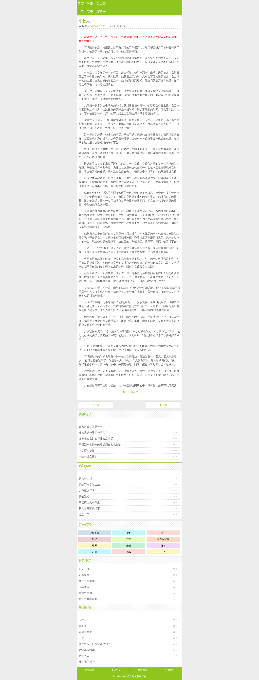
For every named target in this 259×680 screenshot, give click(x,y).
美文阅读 (131, 676)
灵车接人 (84, 587)
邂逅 (128, 545)
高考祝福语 (163, 539)
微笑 (163, 545)
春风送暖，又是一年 (91, 426)
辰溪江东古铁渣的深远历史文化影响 (100, 444)
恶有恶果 (84, 575)
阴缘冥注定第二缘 (89, 484)
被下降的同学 (87, 581)
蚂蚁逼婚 (84, 496)
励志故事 (95, 26)
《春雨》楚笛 (87, 450)
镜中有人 (84, 655)
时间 (94, 551)
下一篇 (163, 404)
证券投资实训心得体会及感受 (96, 438)
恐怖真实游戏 (87, 649)
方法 (128, 539)
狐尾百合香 (85, 632)
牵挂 (163, 532)
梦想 (128, 532)
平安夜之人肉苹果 (89, 502)
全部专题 (94, 532)
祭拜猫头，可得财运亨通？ (95, 644)
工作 (163, 551)
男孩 (128, 551)
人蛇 (81, 620)
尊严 (94, 545)
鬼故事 (101, 3)
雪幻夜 (83, 626)
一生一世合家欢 (88, 456)
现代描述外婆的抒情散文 (93, 432)
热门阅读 (85, 607)
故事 (90, 3)
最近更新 (85, 560)
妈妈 (94, 539)
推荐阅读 (142, 670)
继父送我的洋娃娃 (89, 598)
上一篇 (96, 404)
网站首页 (89, 670)
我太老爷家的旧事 (89, 508)
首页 (80, 3)
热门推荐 (85, 466)
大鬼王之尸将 (87, 490)
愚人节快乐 (85, 478)
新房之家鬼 (85, 593)
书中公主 (84, 638)
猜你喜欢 (85, 414)
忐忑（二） (85, 514)
